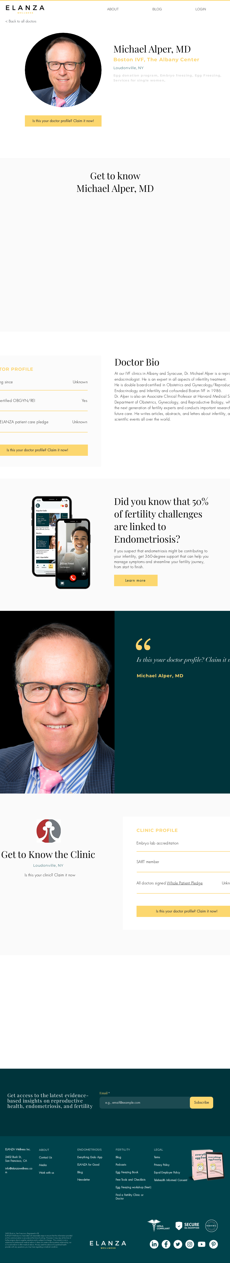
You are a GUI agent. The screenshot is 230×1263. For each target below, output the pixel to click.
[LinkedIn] (154, 1244)
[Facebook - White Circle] (166, 1244)
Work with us (46, 1173)
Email (104, 1093)
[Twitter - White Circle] (178, 1244)
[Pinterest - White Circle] (213, 1244)
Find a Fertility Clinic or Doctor (129, 1197)
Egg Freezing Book (127, 1172)
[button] (83, 1180)
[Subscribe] (201, 1103)
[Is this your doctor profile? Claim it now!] (63, 121)
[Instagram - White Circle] (189, 1244)
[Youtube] (201, 1244)
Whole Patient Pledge (185, 883)
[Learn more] (136, 580)
